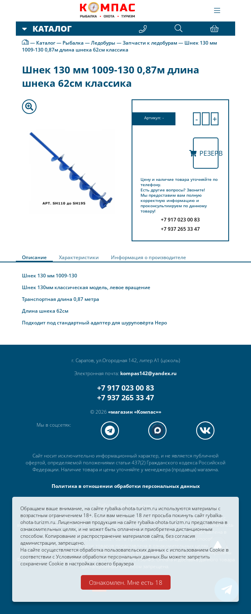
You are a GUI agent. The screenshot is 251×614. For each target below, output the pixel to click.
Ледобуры (103, 42)
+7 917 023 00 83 (125, 388)
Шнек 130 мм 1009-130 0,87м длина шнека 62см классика (119, 46)
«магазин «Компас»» (134, 411)
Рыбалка (73, 42)
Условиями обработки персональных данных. (108, 556)
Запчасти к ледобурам (150, 42)
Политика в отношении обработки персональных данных (126, 486)
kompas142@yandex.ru (148, 373)
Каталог (45, 42)
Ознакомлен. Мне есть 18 (125, 582)
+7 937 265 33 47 (125, 397)
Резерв (206, 153)
